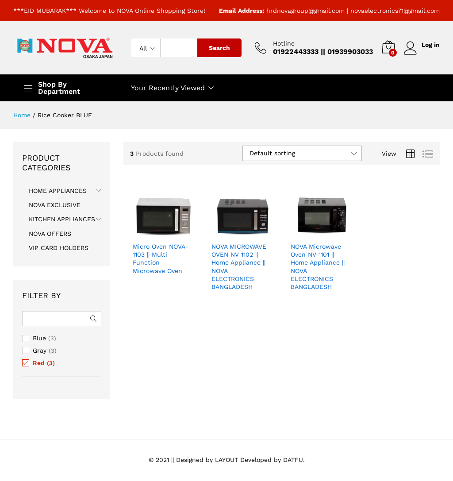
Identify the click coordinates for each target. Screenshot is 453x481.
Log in (421, 45)
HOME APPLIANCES (58, 190)
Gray (39, 350)
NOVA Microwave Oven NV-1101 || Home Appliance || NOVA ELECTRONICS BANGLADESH (318, 266)
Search (218, 47)
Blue (39, 338)
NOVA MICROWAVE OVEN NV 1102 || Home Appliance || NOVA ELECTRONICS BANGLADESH (238, 266)
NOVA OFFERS (50, 233)
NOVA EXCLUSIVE (55, 204)
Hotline (283, 43)
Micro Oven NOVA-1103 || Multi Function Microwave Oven (160, 258)
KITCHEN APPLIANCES (62, 219)
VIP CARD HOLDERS (58, 247)
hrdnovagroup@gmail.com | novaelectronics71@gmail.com (353, 10)
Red (39, 362)
